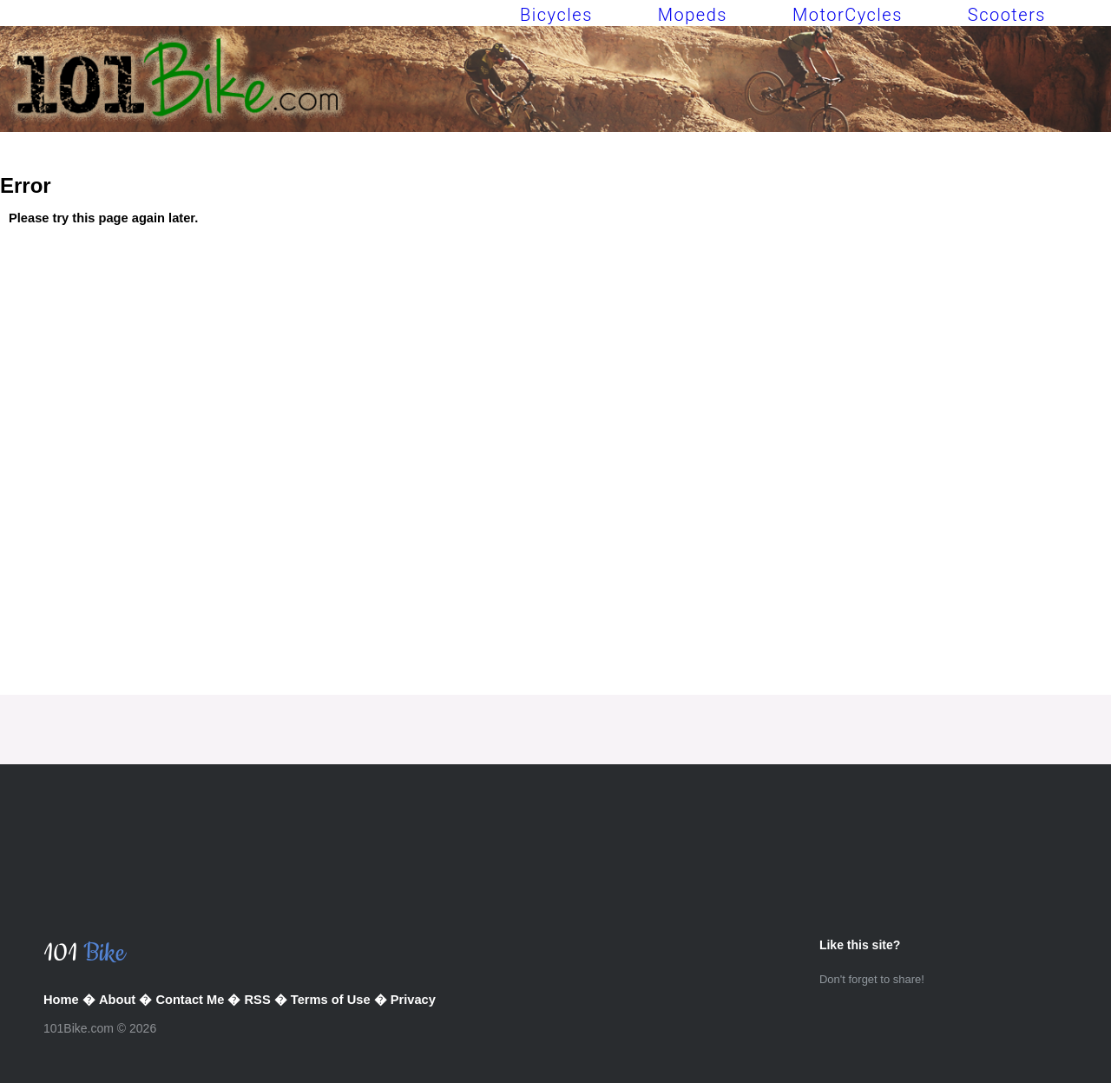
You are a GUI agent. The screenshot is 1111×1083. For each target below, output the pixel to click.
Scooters (1007, 14)
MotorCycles (847, 14)
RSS (258, 1000)
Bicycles (556, 14)
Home (61, 1000)
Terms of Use (331, 1000)
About (117, 1000)
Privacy (413, 1000)
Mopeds (692, 14)
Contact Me (189, 1000)
